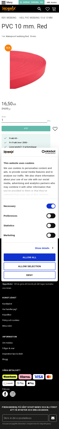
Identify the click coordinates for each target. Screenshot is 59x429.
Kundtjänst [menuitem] (7, 304)
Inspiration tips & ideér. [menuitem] (12, 354)
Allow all (30, 257)
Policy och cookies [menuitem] (10, 320)
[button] (4, 2)
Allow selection (29, 266)
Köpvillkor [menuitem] (6, 315)
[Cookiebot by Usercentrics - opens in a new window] (42, 152)
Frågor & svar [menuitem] (8, 348)
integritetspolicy (45, 424)
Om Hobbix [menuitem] (7, 343)
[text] (29, 104)
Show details (42, 248)
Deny (29, 275)
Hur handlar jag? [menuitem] (9, 309)
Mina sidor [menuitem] (7, 326)
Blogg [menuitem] (5, 359)
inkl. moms (52, 2)
